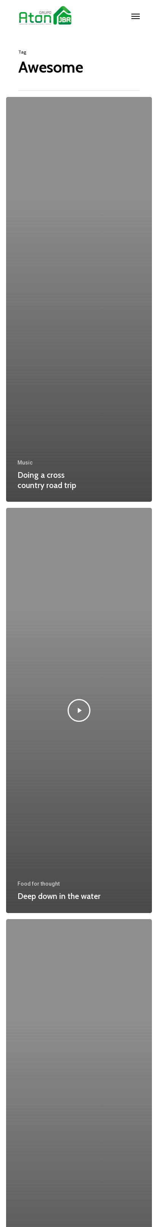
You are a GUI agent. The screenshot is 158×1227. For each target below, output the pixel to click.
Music (25, 463)
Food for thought (38, 884)
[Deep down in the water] (79, 710)
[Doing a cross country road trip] (79, 299)
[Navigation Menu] (135, 16)
